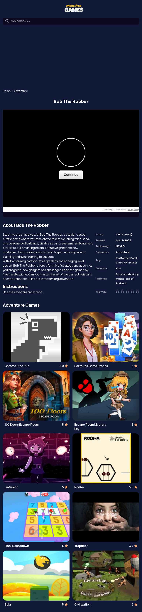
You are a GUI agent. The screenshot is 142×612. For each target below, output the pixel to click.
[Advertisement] (71, 57)
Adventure (21, 91)
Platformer (123, 258)
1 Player (132, 262)
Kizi (118, 268)
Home (7, 91)
